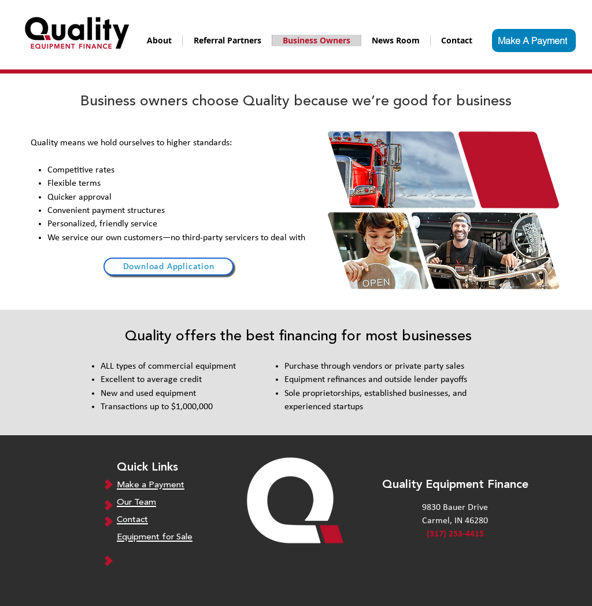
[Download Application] (168, 267)
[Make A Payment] (534, 40)
